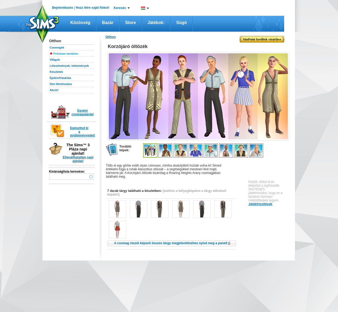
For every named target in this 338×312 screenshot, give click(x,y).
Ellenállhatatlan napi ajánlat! (78, 159)
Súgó (181, 22)
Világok (55, 59)
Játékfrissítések (260, 204)
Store (130, 22)
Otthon (110, 37)
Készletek (56, 71)
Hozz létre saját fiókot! (92, 8)
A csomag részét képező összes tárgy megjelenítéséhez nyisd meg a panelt (172, 243)
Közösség (81, 22)
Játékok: (156, 22)
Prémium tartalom (65, 53)
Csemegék (57, 47)
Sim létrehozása (61, 84)
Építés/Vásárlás (60, 77)
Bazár (108, 22)
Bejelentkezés (62, 8)
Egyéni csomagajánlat (82, 112)
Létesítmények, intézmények (69, 65)
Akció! (54, 90)
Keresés (120, 8)
